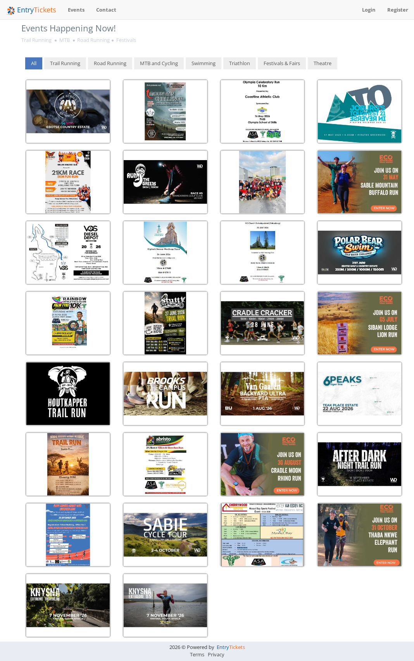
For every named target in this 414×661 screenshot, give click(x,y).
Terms (197, 654)
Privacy (216, 654)
